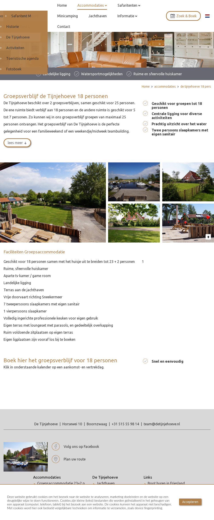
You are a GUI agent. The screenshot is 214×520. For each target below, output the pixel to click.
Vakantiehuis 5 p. (50, 483)
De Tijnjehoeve (105, 469)
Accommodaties (47, 469)
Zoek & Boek (183, 12)
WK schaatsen (159, 483)
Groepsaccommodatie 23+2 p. (61, 475)
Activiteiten (105, 479)
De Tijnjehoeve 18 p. (53, 479)
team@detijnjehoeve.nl (162, 416)
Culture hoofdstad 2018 (167, 479)
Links (148, 469)
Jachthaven (105, 475)
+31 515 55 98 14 (125, 416)
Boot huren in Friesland (166, 475)
